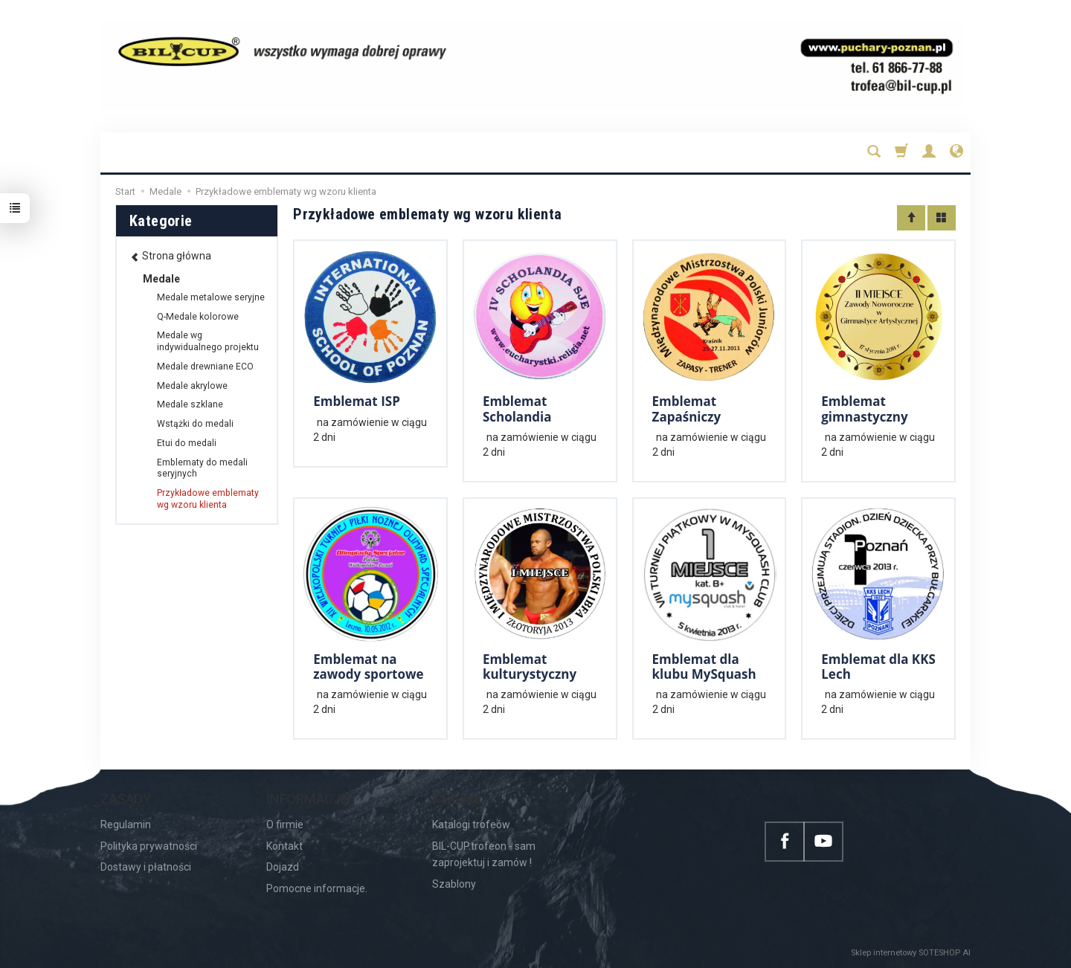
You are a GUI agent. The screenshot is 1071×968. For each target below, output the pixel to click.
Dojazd (282, 867)
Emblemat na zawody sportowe (368, 667)
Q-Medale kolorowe (198, 317)
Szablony (454, 884)
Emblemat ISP (356, 401)
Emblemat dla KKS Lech (878, 667)
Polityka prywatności (148, 846)
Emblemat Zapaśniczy (686, 409)
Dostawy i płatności (145, 867)
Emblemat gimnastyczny (864, 409)
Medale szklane (190, 404)
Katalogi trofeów (471, 824)
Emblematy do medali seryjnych (202, 468)
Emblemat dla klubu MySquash (704, 667)
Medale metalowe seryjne (211, 297)
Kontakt (284, 846)
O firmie (284, 824)
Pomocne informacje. (316, 888)
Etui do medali (186, 443)
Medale (161, 279)
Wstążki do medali (195, 424)
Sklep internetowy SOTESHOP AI (911, 953)
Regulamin (125, 824)
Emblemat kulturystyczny (529, 667)
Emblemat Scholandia (517, 409)
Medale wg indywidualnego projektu (208, 341)
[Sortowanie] (911, 217)
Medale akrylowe (192, 386)
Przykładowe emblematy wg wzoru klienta (208, 499)
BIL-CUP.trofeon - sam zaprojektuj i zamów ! (484, 854)
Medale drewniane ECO (205, 366)
